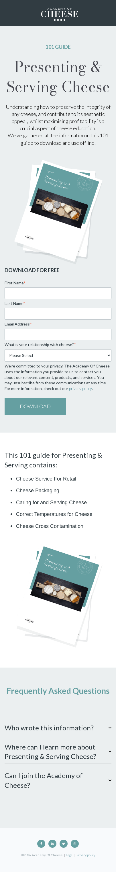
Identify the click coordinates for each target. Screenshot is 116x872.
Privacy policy (85, 855)
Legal (69, 855)
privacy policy (80, 388)
